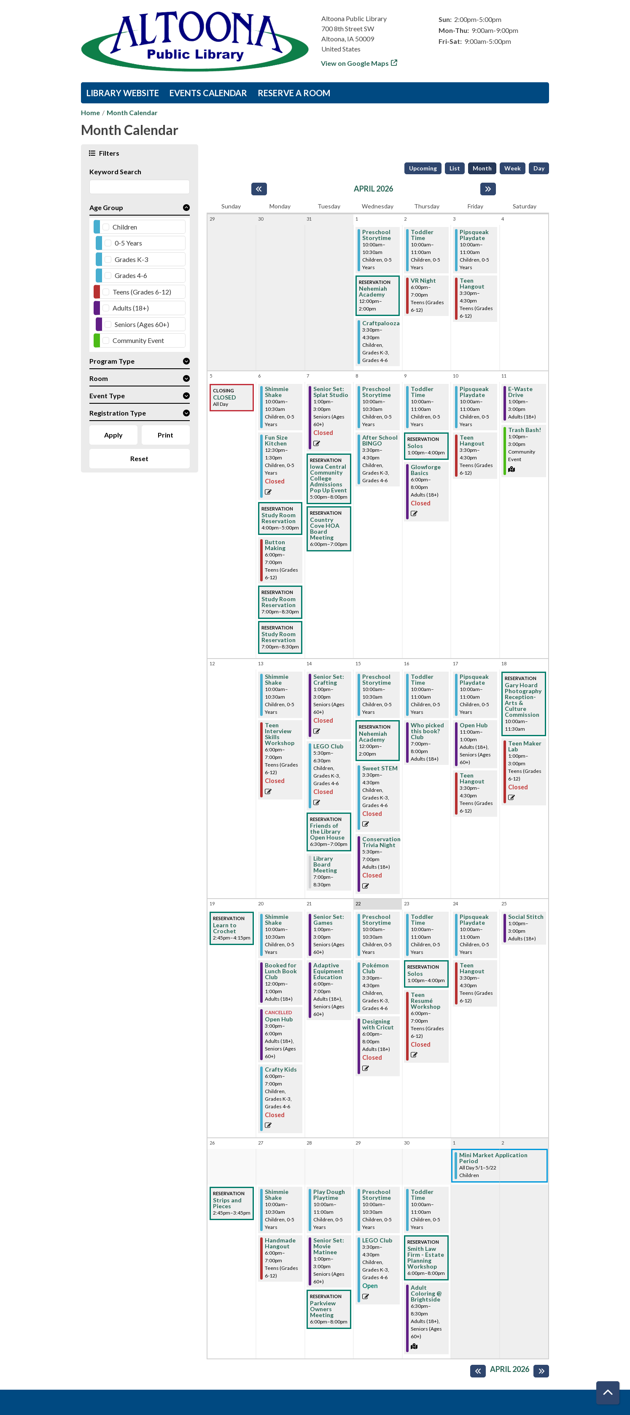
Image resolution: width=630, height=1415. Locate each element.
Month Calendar (132, 112)
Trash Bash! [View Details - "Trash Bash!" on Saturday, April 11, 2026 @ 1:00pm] (524, 430)
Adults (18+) (131, 308)
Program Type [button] (112, 361)
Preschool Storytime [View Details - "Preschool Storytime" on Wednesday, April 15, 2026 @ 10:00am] (376, 680)
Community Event (138, 340)
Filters (108, 153)
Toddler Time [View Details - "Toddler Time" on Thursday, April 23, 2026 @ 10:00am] (422, 920)
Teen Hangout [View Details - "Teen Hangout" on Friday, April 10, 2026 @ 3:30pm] (472, 440)
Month (482, 168)
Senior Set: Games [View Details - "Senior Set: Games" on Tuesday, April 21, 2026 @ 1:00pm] (328, 920)
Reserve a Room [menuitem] (294, 93)
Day (538, 168)
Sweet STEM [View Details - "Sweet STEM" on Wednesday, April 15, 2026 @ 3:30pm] (380, 768)
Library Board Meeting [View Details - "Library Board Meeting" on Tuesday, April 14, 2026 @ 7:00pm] (325, 864)
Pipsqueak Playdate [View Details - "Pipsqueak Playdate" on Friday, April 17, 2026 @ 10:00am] (474, 680)
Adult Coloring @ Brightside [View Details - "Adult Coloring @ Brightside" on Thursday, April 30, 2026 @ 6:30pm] (426, 1293)
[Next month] (488, 189)
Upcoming (423, 168)
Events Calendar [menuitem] (208, 93)
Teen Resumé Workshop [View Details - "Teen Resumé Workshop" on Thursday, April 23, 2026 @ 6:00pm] (425, 1001)
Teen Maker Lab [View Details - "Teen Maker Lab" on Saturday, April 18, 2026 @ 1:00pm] (524, 746)
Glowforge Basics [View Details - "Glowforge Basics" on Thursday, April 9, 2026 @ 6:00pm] (426, 470)
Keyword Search (115, 171)
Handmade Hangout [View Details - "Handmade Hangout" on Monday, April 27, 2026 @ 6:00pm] (280, 1243)
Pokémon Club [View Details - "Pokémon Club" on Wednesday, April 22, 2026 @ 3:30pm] (375, 968)
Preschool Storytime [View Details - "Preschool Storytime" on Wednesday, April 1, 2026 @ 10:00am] (376, 235)
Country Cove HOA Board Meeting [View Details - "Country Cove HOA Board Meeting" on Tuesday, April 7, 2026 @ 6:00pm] (324, 528)
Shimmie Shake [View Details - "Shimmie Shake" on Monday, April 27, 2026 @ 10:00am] (276, 1195)
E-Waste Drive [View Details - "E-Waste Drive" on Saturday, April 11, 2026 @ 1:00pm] (520, 392)
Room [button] (98, 378)
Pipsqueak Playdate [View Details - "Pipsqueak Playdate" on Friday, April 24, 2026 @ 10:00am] (474, 920)
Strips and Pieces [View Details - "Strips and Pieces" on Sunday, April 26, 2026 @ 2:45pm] (227, 1203)
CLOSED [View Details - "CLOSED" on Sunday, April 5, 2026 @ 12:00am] (224, 397)
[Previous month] (259, 189)
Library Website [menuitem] (122, 93)
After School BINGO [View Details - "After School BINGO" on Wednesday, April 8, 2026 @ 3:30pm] (380, 440)
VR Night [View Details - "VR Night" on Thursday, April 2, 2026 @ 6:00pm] (423, 281)
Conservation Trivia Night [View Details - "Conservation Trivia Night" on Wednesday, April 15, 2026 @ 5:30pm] (381, 842)
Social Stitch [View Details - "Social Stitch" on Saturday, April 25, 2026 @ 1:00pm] (526, 917)
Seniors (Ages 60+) (142, 324)
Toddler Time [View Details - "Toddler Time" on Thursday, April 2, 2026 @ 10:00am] (422, 235)
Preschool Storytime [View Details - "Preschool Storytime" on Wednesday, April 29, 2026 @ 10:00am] (376, 1195)
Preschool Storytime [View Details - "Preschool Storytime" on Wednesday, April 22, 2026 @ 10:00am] (376, 920)
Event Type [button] (107, 396)
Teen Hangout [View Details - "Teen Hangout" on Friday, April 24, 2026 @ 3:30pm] (472, 968)
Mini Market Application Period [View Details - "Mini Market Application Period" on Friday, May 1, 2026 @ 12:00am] (493, 1158)
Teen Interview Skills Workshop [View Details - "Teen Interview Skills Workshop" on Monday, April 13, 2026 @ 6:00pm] (279, 734)
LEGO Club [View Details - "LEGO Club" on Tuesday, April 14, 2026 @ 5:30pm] (328, 746)
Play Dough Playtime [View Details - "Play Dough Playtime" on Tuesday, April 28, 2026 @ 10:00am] (329, 1195)
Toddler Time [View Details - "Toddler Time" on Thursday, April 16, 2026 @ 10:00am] (422, 680)
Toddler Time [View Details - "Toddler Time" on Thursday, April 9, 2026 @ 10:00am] (422, 392)
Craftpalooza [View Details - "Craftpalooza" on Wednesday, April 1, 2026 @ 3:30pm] (381, 323)
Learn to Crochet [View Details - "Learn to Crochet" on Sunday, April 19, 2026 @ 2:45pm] (225, 928)
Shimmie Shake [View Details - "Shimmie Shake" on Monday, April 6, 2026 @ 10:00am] (276, 392)
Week (512, 168)
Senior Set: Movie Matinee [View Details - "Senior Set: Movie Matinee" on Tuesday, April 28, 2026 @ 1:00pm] (328, 1246)
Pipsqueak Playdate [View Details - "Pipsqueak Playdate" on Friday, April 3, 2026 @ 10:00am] (474, 235)
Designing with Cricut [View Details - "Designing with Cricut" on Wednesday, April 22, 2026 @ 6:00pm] (378, 1024)
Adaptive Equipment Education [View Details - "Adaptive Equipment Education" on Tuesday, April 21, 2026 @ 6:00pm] (328, 971)
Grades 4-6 (131, 275)
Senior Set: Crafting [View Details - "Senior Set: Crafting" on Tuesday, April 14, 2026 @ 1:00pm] (328, 680)
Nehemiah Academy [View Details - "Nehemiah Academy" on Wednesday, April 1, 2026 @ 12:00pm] (373, 291)
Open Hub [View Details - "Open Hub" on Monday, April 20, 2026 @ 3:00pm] (279, 1019)
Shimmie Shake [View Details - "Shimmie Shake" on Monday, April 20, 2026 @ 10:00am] (276, 920)
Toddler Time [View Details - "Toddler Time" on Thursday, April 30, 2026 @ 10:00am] (422, 1195)
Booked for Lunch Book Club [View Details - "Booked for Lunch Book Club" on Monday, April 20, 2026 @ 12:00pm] (281, 971)
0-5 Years (128, 243)
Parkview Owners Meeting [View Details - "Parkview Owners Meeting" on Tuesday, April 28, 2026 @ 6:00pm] (323, 1309)
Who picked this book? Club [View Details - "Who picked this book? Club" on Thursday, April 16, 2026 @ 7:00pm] (427, 731)
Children (125, 227)
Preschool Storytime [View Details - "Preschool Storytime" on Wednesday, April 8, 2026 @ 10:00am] (376, 392)
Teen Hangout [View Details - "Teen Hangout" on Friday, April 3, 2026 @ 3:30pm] (472, 283)
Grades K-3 (131, 259)
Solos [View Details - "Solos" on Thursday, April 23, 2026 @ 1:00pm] (415, 974)
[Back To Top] (607, 1392)
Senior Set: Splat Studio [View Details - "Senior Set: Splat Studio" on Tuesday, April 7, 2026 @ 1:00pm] (330, 392)
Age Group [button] (106, 207)
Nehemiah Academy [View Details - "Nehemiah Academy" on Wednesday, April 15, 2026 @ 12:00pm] (373, 737)
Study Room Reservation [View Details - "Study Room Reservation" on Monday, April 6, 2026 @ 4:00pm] (278, 518)
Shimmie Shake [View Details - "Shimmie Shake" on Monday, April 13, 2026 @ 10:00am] (276, 680)
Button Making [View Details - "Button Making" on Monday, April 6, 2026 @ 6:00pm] (275, 545)
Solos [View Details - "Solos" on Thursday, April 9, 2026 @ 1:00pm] (415, 446)
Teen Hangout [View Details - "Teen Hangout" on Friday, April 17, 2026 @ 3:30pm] (472, 778)
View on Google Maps (355, 63)
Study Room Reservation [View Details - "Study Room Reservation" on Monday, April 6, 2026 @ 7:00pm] (278, 602)
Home (90, 112)
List (455, 168)
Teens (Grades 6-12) (142, 292)
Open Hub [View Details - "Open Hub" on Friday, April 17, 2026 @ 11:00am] (473, 725)
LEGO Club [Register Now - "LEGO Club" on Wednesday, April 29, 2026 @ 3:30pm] (377, 1240)
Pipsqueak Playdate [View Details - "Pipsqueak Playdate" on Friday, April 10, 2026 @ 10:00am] (474, 392)
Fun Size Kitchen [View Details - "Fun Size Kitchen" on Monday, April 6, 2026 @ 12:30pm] (276, 440)
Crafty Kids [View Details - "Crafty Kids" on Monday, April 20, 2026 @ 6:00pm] (281, 1069)
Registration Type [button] (117, 413)
